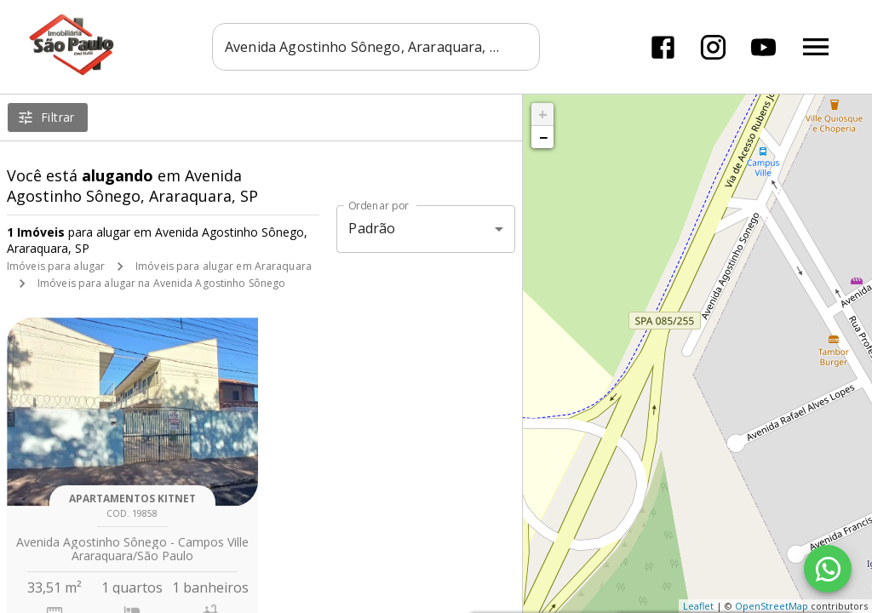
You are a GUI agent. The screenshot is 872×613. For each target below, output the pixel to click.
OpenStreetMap (771, 605)
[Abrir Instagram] (713, 47)
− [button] (543, 137)
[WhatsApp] (828, 569)
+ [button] (543, 114)
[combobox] (376, 47)
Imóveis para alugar (56, 266)
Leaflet (698, 605)
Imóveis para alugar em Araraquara (223, 266)
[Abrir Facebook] (663, 47)
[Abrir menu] (816, 47)
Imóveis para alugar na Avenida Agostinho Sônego (161, 283)
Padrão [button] (371, 228)
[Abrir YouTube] (763, 47)
